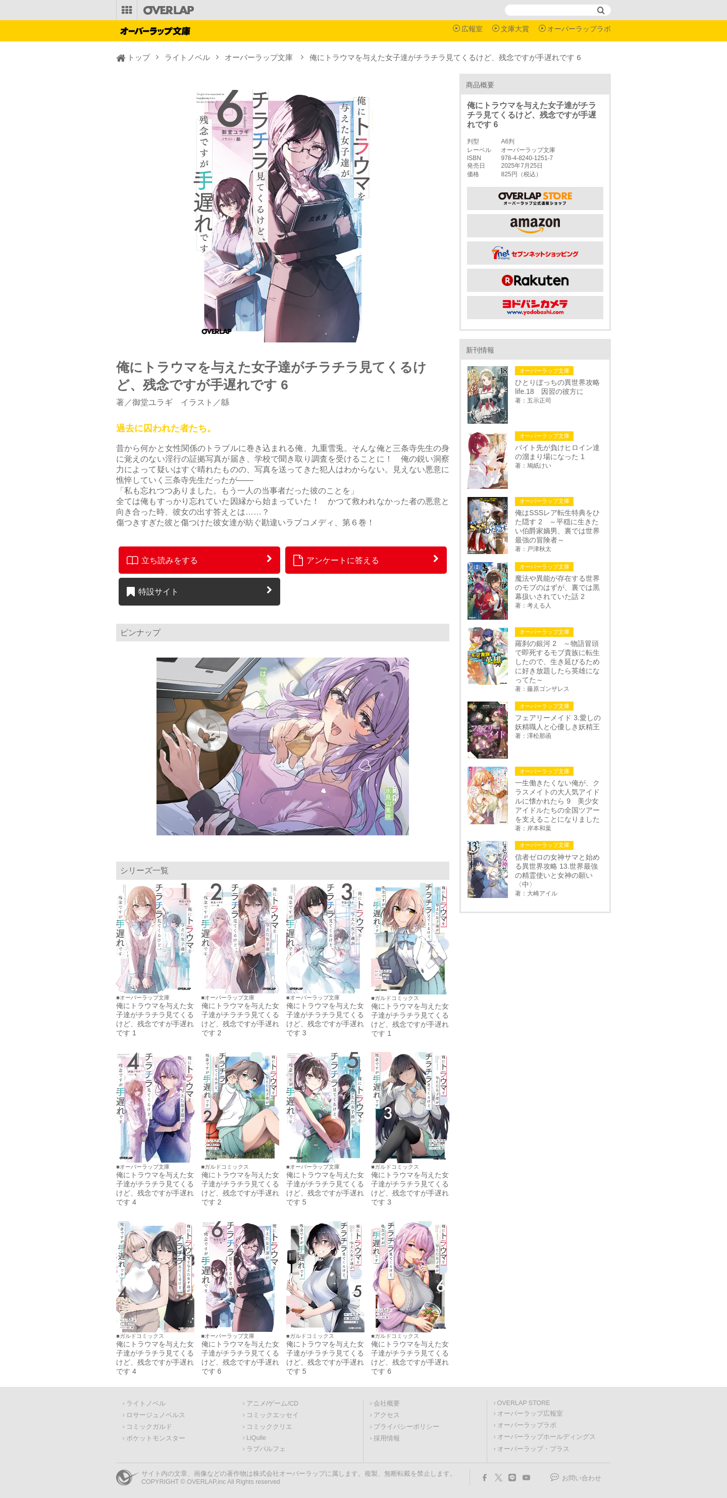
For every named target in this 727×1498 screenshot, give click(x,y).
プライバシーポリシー (406, 1426)
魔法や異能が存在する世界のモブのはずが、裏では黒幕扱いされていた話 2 (557, 587)
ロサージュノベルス (155, 1415)
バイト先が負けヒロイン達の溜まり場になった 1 (557, 452)
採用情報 (387, 1438)
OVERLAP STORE (523, 1403)
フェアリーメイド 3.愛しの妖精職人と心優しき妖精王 (558, 722)
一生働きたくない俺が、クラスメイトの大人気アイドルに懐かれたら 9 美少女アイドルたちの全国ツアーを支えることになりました (557, 801)
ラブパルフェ (266, 1449)
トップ (138, 57)
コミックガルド (149, 1426)
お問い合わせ (581, 1478)
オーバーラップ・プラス (533, 1449)
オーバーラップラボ (579, 29)
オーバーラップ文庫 (259, 57)
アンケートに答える (336, 560)
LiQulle (256, 1437)
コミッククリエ (269, 1426)
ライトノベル (187, 57)
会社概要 (387, 1403)
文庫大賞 (515, 29)
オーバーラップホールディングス (546, 1436)
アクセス (387, 1415)
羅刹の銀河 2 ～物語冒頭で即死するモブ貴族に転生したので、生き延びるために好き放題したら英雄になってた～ (557, 661)
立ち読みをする (162, 560)
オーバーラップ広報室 (530, 1413)
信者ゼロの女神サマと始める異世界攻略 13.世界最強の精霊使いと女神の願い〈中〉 (557, 870)
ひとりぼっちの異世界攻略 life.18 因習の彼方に (559, 386)
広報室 (472, 29)
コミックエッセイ (272, 1415)
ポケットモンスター (155, 1438)
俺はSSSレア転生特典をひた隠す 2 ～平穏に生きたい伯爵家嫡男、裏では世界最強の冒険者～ (557, 526)
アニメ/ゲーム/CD (272, 1403)
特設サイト (153, 591)
